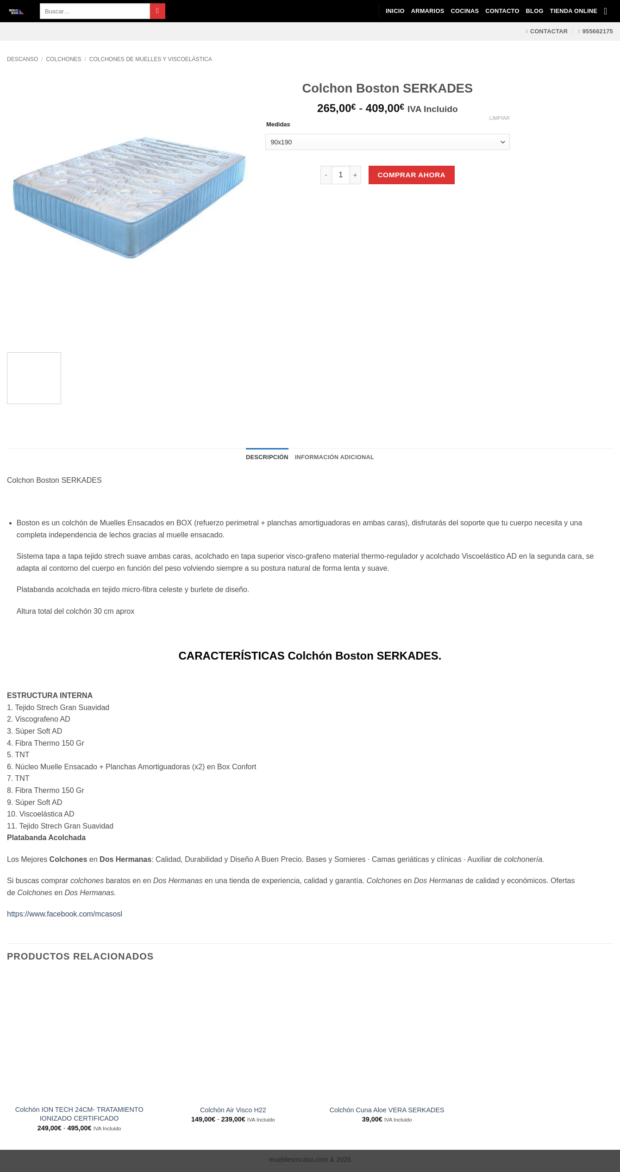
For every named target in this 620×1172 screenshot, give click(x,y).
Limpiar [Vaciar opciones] (499, 118)
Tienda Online (573, 10)
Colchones (63, 59)
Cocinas (465, 10)
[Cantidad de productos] (341, 175)
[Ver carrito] (608, 11)
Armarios (428, 10)
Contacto (502, 10)
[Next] (41, 329)
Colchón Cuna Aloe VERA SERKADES (387, 1110)
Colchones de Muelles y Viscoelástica (150, 59)
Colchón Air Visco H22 (233, 1110)
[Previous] (16, 329)
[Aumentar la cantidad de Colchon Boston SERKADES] (355, 175)
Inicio (395, 10)
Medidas (278, 124)
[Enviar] (157, 11)
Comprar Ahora (411, 175)
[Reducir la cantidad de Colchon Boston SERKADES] (326, 175)
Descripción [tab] (267, 457)
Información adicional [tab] (334, 457)
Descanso (22, 59)
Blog (535, 10)
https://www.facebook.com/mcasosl (64, 914)
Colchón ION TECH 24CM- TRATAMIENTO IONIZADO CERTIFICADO (79, 1114)
